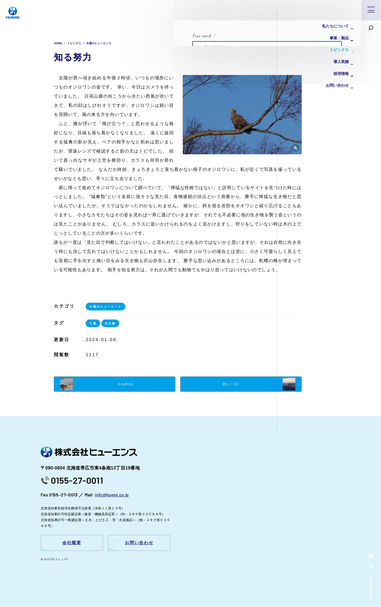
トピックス (338, 45)
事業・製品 (338, 35)
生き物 (111, 323)
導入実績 (340, 56)
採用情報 (340, 66)
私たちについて (333, 25)
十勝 (93, 323)
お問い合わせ (336, 76)
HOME (58, 43)
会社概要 (72, 542)
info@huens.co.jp (112, 494)
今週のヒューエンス (102, 43)
